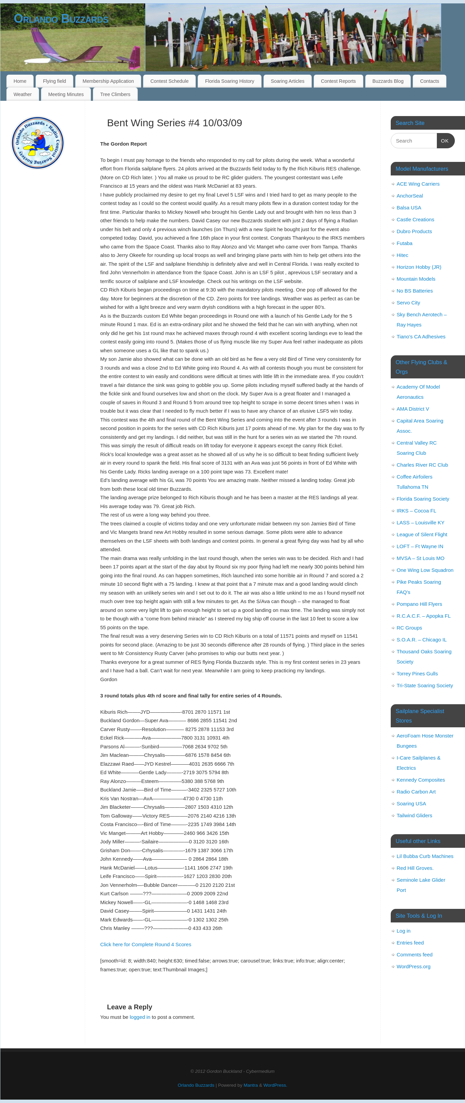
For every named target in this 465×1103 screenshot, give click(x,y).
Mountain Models (416, 279)
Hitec (402, 255)
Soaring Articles (288, 81)
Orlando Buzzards (61, 18)
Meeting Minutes (66, 94)
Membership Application (108, 81)
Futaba (405, 243)
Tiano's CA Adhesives (421, 336)
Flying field (54, 81)
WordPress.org (414, 966)
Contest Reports (338, 81)
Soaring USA (411, 803)
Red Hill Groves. (415, 868)
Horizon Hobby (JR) (419, 267)
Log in (404, 931)
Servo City (408, 302)
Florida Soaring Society (423, 499)
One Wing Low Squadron (425, 570)
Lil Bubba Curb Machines (425, 856)
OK (443, 140)
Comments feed (415, 954)
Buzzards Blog (388, 81)
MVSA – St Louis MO (421, 558)
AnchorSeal (410, 196)
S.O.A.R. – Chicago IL (422, 639)
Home (20, 81)
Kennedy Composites (421, 780)
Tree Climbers (115, 94)
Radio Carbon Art (416, 791)
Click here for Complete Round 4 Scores (145, 944)
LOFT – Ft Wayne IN (420, 546)
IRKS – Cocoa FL (417, 510)
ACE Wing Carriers (418, 184)
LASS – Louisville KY (421, 522)
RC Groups (409, 628)
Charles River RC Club (422, 465)
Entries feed (410, 943)
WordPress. (275, 1085)
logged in (140, 1017)
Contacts (429, 81)
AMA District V (413, 409)
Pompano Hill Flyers (419, 604)
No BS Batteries (415, 291)
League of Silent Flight (422, 534)
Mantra (251, 1085)
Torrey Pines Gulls (417, 673)
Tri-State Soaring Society (425, 685)
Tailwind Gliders (414, 815)
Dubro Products (414, 231)
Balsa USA (409, 207)
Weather (23, 94)
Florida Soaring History (229, 81)
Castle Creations (415, 219)
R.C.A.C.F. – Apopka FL (424, 616)
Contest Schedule (170, 81)
